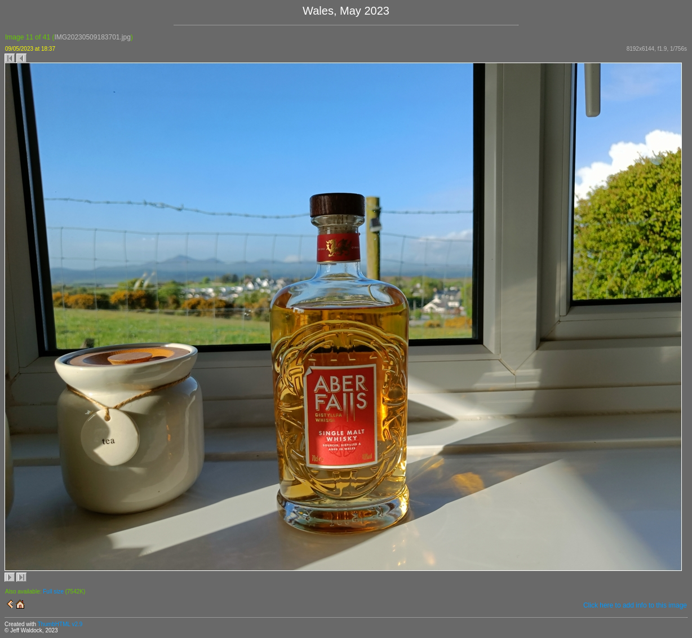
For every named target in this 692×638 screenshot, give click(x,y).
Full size (53, 591)
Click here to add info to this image (635, 605)
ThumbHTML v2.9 (60, 624)
